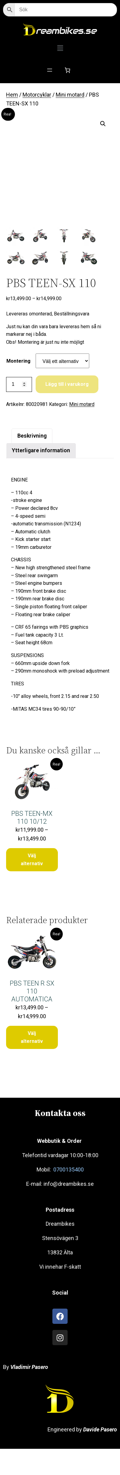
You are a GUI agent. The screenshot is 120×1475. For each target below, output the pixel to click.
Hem (12, 94)
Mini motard (70, 94)
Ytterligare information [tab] (41, 450)
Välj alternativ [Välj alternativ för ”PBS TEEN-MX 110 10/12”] (32, 859)
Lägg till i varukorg (67, 384)
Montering (18, 361)
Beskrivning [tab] (32, 435)
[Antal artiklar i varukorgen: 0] (67, 70)
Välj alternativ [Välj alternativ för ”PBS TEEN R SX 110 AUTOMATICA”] (32, 1037)
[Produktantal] (19, 384)
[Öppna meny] (49, 70)
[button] (60, 48)
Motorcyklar (37, 94)
